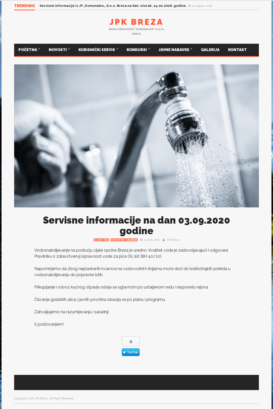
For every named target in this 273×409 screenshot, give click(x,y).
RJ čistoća (101, 240)
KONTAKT (237, 49)
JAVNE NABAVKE (174, 49)
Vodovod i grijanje (124, 240)
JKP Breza (172, 240)
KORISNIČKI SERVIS (97, 49)
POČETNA (28, 49)
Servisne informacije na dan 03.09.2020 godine (136, 225)
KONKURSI (137, 49)
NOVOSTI (58, 49)
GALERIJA (210, 49)
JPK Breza (136, 22)
